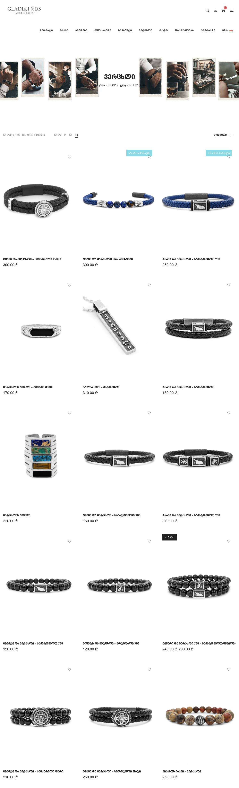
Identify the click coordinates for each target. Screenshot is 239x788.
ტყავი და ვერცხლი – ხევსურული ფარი (32, 259)
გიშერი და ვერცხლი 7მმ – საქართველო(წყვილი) (199, 643)
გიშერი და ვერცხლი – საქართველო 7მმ (33, 643)
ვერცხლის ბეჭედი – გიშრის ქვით (27, 387)
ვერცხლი (125, 85)
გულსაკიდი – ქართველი (101, 387)
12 (70, 135)
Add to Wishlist (69, 157)
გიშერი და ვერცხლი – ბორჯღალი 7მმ (111, 643)
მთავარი (99, 85)
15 (76, 135)
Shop (112, 85)
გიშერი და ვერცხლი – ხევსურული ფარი (33, 771)
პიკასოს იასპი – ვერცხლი (181, 771)
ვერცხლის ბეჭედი (16, 515)
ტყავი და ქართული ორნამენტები (108, 259)
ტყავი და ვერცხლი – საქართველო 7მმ (191, 259)
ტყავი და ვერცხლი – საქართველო (188, 387)
